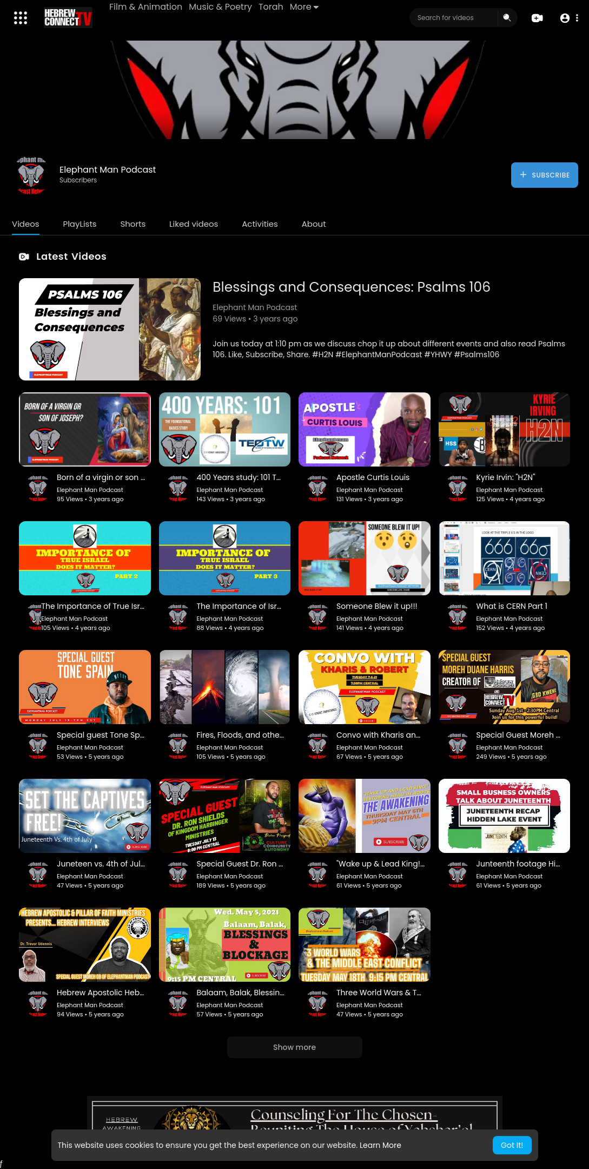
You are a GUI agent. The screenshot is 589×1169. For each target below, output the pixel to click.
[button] (569, 18)
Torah (271, 7)
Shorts (132, 223)
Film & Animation (145, 7)
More (304, 7)
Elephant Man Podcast (107, 169)
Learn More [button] (380, 1145)
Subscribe (544, 175)
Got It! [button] (512, 1145)
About (314, 223)
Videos (25, 223)
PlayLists (79, 223)
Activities (260, 223)
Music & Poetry (220, 7)
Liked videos (193, 223)
